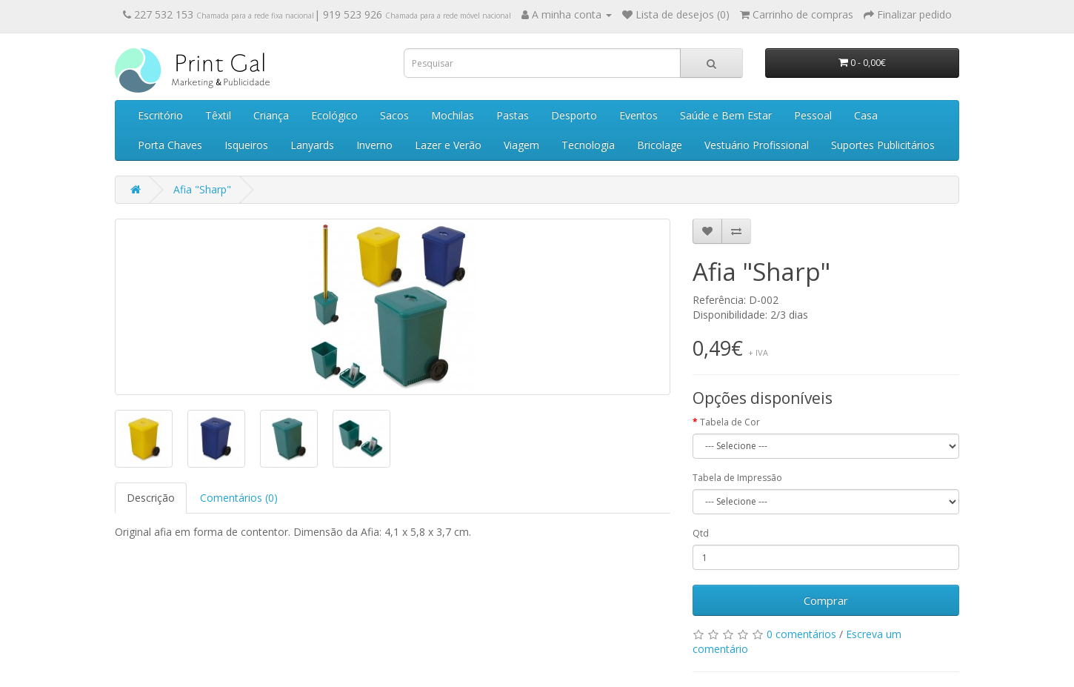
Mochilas (452, 115)
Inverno (374, 145)
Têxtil (218, 115)
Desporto (574, 115)
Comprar (826, 600)
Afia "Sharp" (202, 189)
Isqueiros (246, 145)
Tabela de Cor (730, 422)
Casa (866, 115)
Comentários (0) (239, 498)
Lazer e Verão (448, 145)
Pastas (512, 115)
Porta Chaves (170, 145)
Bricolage (659, 145)
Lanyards (312, 145)
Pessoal (813, 115)
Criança (271, 115)
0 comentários (801, 634)
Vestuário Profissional (756, 145)
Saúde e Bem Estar (726, 115)
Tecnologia (588, 145)
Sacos (394, 115)
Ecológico (334, 115)
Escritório (160, 115)
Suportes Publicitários (883, 145)
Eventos (638, 115)
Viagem (521, 145)
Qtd (701, 533)
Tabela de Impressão (737, 477)
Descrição (151, 498)
